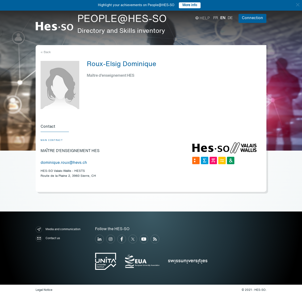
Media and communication (58, 229)
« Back (46, 52)
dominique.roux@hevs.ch (64, 163)
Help (202, 18)
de (230, 18)
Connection (252, 18)
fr (215, 18)
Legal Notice (44, 290)
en (222, 18)
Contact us (48, 238)
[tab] (55, 127)
